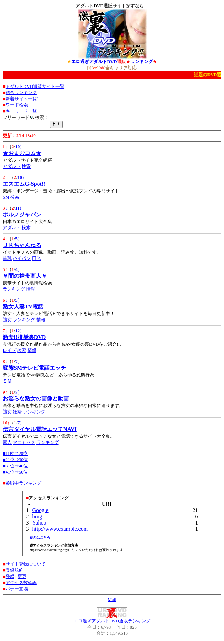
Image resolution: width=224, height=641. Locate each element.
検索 (26, 166)
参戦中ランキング (23, 483)
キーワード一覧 (21, 111)
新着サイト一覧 (22, 98)
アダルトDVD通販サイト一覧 (35, 86)
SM (6, 197)
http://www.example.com (60, 529)
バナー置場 (17, 588)
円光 (36, 258)
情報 (30, 289)
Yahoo (39, 523)
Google (40, 510)
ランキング (14, 289)
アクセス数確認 (21, 582)
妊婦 (17, 411)
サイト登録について (26, 564)
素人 (7, 442)
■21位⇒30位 (15, 459)
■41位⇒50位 (15, 472)
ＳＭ (7, 381)
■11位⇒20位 (15, 453)
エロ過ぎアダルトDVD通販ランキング (112, 620)
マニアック (24, 442)
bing (37, 516)
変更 (22, 576)
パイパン (22, 258)
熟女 (7, 319)
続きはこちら (40, 537)
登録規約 (14, 570)
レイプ (9, 350)
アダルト (12, 166)
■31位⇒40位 (15, 465)
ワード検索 (17, 105)
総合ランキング (21, 92)
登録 (10, 576)
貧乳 (7, 258)
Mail (112, 599)
